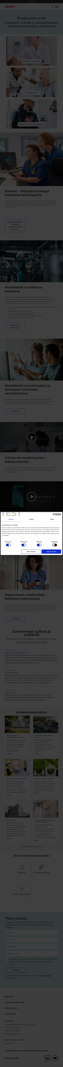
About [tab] (52, 519)
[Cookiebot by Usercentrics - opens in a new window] (54, 514)
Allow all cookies (51, 551)
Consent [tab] (10, 519)
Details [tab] (31, 519)
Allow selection (31, 551)
